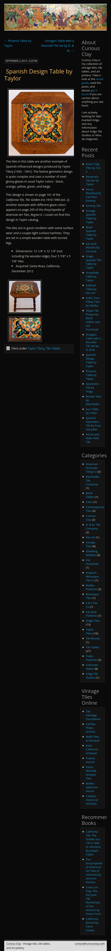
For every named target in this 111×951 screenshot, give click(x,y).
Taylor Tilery (36, 348)
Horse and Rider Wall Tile (92, 438)
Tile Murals (93, 638)
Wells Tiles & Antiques (93, 738)
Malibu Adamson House (92, 787)
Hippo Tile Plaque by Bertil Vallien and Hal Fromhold (93, 320)
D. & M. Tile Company (93, 526)
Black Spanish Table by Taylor (91, 232)
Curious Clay (91, 518)
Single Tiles (93, 621)
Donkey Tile (93, 206)
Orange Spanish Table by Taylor (91, 216)
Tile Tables (53, 348)
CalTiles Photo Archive (91, 728)
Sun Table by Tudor (92, 411)
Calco (89, 502)
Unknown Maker (92, 667)
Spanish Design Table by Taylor (38, 74)
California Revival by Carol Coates (92, 924)
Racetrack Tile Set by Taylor (92, 180)
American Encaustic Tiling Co (92, 467)
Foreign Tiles (90, 544)
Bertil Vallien (90, 495)
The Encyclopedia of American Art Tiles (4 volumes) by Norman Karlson (94, 871)
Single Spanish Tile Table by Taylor (93, 261)
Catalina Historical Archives (92, 800)
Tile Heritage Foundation (93, 715)
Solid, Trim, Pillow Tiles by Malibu (93, 301)
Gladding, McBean (92, 553)
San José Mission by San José (92, 247)
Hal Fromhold (92, 562)
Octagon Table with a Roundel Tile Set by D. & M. (57, 46)
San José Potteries (91, 614)
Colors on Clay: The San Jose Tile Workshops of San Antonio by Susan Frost (93, 900)
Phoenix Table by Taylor (91, 375)
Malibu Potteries (91, 587)
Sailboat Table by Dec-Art (91, 289)
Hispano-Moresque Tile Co (92, 576)
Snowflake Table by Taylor (92, 276)
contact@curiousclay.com (90, 944)
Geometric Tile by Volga (92, 387)
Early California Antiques (92, 749)
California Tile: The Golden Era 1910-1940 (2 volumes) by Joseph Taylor (93, 843)
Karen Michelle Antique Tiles (91, 772)
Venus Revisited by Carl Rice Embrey (93, 195)
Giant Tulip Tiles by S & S (93, 167)
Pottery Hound (90, 760)
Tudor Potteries (91, 658)
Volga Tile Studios (92, 675)
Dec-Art (90, 537)
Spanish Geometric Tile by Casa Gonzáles (93, 423)
